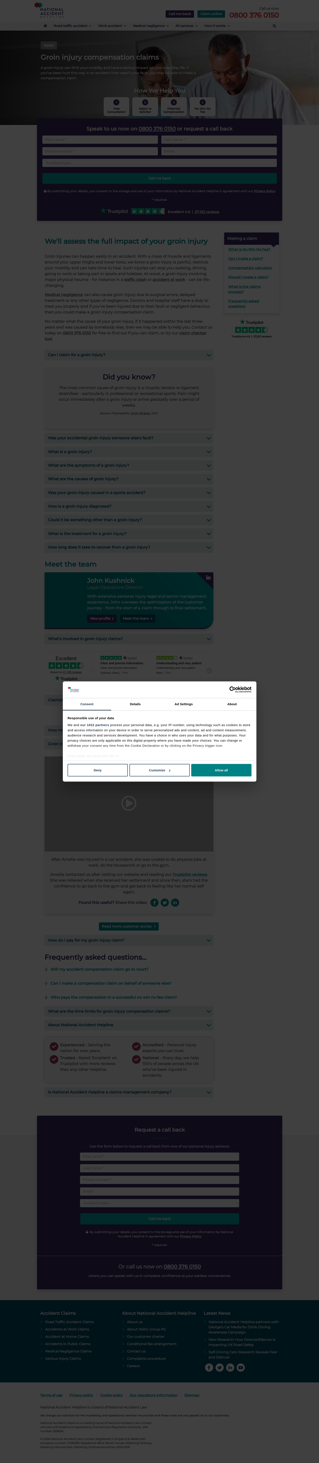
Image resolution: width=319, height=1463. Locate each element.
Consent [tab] (87, 704)
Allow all (221, 770)
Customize (159, 770)
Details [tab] (135, 704)
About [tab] (232, 704)
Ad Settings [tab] (184, 704)
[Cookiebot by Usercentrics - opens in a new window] (232, 689)
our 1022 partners (94, 725)
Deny (98, 770)
